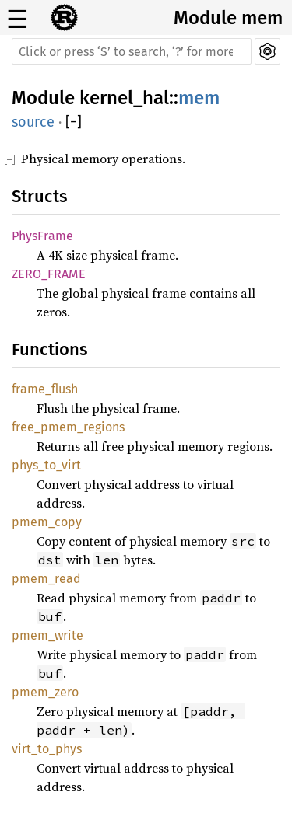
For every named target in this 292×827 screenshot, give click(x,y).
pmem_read (46, 578)
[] (73, 122)
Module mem (228, 18)
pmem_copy (47, 522)
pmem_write (47, 635)
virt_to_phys (47, 749)
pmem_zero (45, 692)
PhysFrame (42, 236)
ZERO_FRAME (49, 274)
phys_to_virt (46, 465)
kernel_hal (124, 98)
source (33, 122)
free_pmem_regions (68, 427)
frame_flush (45, 389)
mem (199, 98)
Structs (39, 196)
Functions (49, 349)
